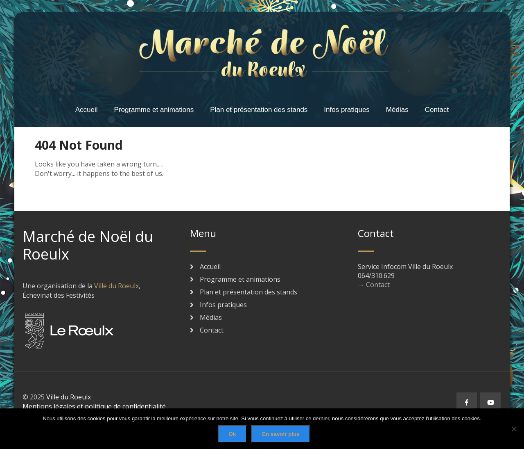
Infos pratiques (347, 110)
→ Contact (374, 284)
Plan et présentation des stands (258, 110)
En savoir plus (280, 434)
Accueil (86, 110)
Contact (437, 110)
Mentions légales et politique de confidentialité (94, 406)
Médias (397, 110)
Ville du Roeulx (116, 285)
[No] (514, 429)
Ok (232, 434)
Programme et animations (154, 110)
